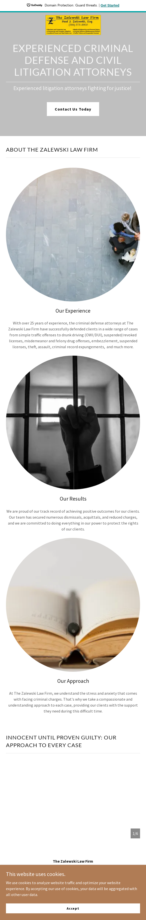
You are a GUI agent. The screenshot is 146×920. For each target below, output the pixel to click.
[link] (73, 16)
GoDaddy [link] (82, 885)
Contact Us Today (73, 109)
